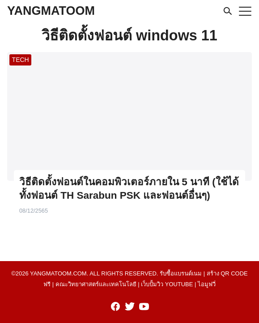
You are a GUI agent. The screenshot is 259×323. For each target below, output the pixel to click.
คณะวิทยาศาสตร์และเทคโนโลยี (95, 284)
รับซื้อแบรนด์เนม (181, 273)
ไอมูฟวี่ (207, 284)
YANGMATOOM (51, 10)
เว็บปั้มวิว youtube (167, 284)
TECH (20, 59)
